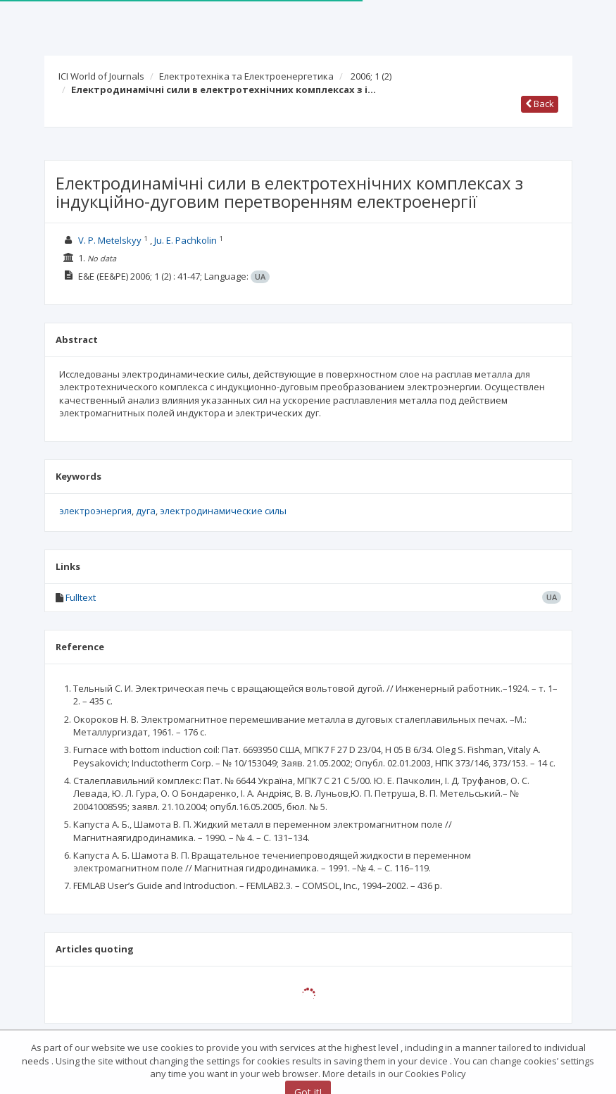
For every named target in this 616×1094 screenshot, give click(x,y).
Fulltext (80, 597)
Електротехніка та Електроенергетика (246, 76)
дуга (146, 510)
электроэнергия (95, 510)
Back (539, 103)
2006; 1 (371, 76)
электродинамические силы (223, 510)
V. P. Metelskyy (110, 240)
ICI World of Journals (101, 76)
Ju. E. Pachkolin (185, 240)
